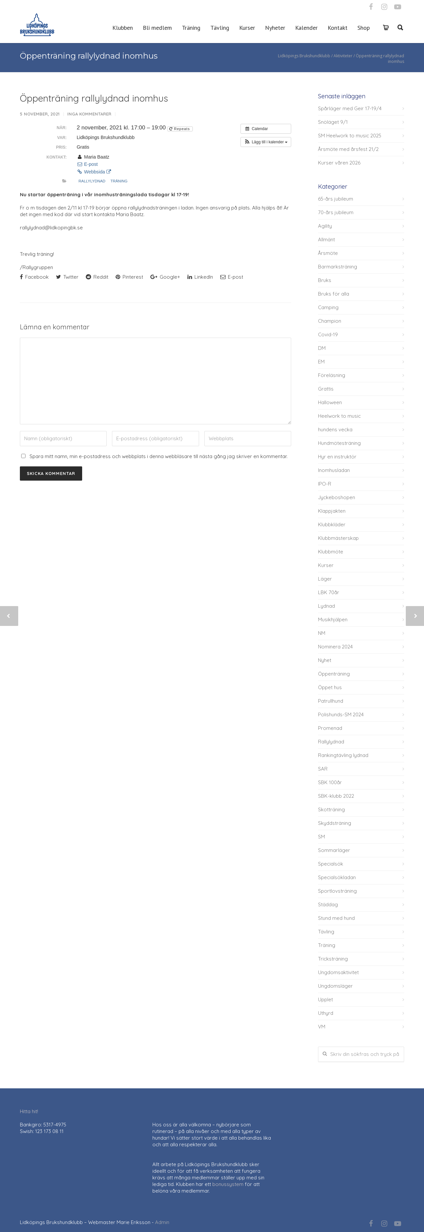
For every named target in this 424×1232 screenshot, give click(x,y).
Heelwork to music (339, 416)
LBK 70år (328, 592)
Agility (325, 226)
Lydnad (326, 606)
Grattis (326, 389)
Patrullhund (330, 701)
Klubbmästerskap (338, 538)
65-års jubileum (335, 199)
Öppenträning (334, 674)
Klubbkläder (331, 524)
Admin (162, 1222)
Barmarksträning (337, 266)
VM (321, 1026)
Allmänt (326, 239)
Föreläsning (331, 375)
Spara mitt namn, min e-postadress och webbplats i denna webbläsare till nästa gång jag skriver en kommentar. (158, 456)
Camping (328, 307)
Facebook (34, 277)
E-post (87, 164)
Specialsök (330, 864)
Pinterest (129, 277)
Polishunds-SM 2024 (341, 714)
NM (321, 633)
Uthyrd (325, 1013)
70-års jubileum (335, 212)
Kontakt (337, 27)
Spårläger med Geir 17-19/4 (350, 108)
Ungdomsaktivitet (338, 972)
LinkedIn (200, 277)
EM (321, 361)
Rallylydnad (92, 181)
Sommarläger (334, 850)
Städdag (328, 904)
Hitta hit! (29, 1111)
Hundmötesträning (339, 443)
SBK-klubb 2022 (336, 796)
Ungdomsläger (335, 986)
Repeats (180, 129)
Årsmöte (328, 253)
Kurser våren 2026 (339, 163)
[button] (266, 142)
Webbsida (94, 171)
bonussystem (227, 1184)
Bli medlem (157, 27)
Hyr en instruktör (337, 456)
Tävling (219, 27)
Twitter (67, 277)
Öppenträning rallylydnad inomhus (94, 98)
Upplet (325, 999)
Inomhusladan (334, 470)
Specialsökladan (337, 877)
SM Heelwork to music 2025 (349, 135)
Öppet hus (330, 687)
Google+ (165, 277)
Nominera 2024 (335, 646)
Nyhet (324, 660)
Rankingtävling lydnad (343, 755)
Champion (329, 321)
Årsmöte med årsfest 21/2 (348, 149)
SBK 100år (330, 782)
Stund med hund (336, 918)
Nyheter (275, 27)
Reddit (97, 277)
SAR (323, 769)
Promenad (330, 728)
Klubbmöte (330, 551)
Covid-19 (328, 334)
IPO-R (324, 484)
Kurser (247, 27)
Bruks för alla (333, 294)
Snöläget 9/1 (333, 122)
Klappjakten (331, 511)
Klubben (122, 27)
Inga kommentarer (89, 114)
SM (321, 836)
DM (322, 348)
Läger (325, 579)
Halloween (330, 402)
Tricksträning (333, 959)
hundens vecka (335, 429)
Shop (363, 27)
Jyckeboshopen (336, 497)
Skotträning (331, 809)
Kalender (306, 27)
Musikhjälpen (332, 619)
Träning (191, 27)
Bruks (324, 280)
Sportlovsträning (337, 891)
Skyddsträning (334, 823)
